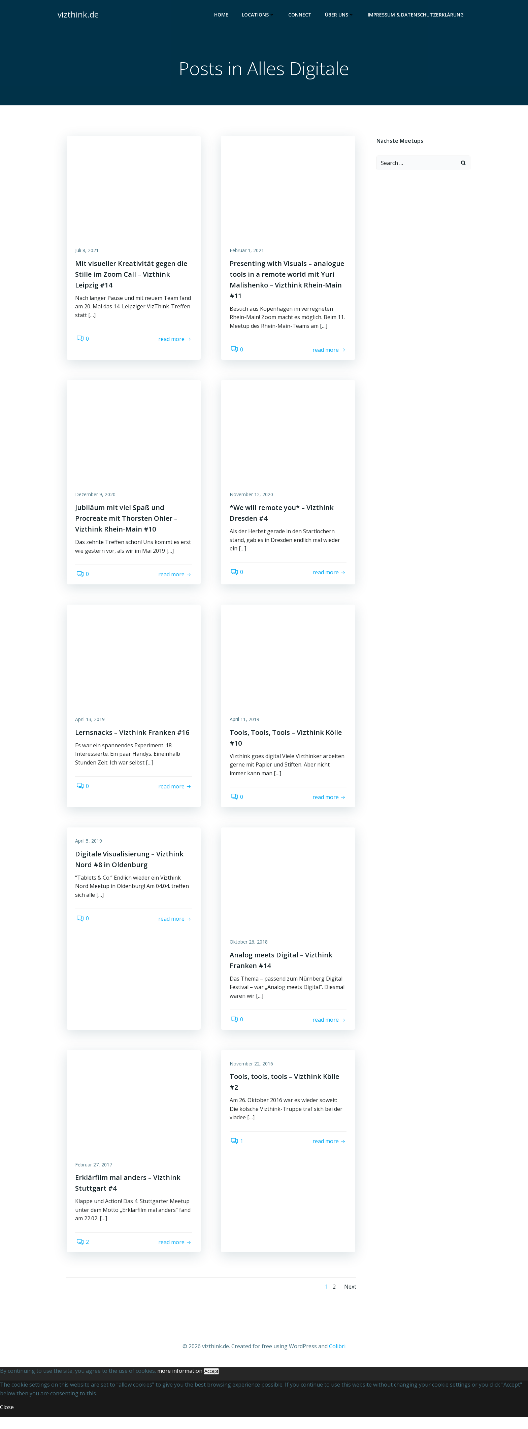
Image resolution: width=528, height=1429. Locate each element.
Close (7, 1419)
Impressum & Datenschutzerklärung (417, 15)
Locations (259, 15)
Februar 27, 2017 (95, 1175)
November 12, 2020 (252, 499)
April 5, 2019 (90, 849)
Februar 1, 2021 (248, 252)
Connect (300, 15)
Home (222, 15)
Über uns (340, 15)
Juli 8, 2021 (88, 252)
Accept (211, 1383)
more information (179, 1382)
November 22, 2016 (252, 1074)
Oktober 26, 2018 (250, 950)
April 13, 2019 (91, 725)
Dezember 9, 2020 (97, 499)
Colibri (337, 1358)
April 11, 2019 (246, 725)
